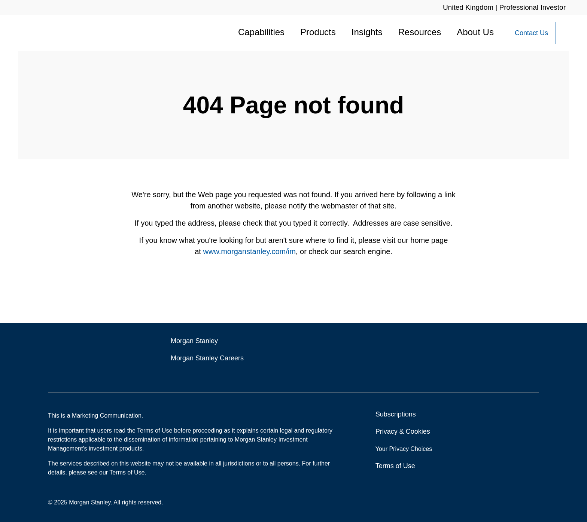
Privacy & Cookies (402, 431)
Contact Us (531, 33)
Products (318, 32)
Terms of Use (395, 466)
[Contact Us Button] (531, 33)
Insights (367, 32)
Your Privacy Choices (404, 449)
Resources (419, 32)
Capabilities (261, 32)
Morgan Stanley (194, 341)
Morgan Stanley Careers (207, 358)
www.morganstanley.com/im (249, 251)
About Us (475, 32)
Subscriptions (395, 414)
